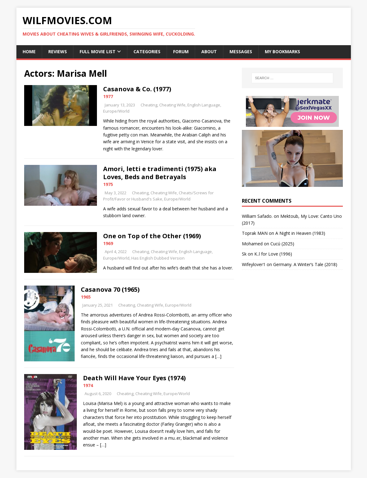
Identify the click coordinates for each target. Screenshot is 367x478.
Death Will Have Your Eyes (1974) (134, 378)
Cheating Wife (172, 105)
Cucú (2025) (282, 244)
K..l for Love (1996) (273, 254)
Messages (240, 51)
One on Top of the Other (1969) (152, 236)
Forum (181, 51)
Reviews (57, 51)
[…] (218, 356)
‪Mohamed (252, 244)
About (209, 51)
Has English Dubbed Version (158, 258)
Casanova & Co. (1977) (137, 89)
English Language (203, 105)
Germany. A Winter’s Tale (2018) (305, 264)
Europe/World (116, 111)
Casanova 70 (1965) (110, 289)
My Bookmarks (282, 51)
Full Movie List (98, 51)
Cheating (149, 105)
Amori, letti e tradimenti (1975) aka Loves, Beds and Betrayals (159, 173)
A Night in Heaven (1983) (300, 233)
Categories (146, 51)
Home (29, 51)
